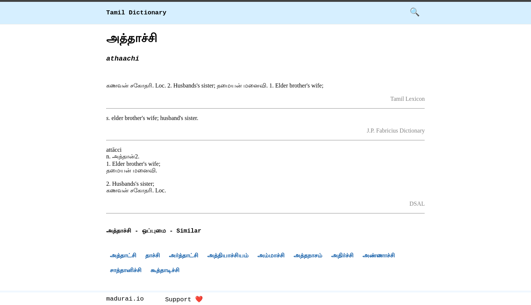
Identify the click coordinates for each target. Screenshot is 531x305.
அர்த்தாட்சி (183, 256)
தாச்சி (152, 256)
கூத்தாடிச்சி (165, 271)
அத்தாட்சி (123, 256)
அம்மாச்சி (271, 256)
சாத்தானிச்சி (126, 271)
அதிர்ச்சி (342, 256)
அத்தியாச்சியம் (228, 256)
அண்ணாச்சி (378, 256)
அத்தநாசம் (308, 256)
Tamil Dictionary (136, 12)
